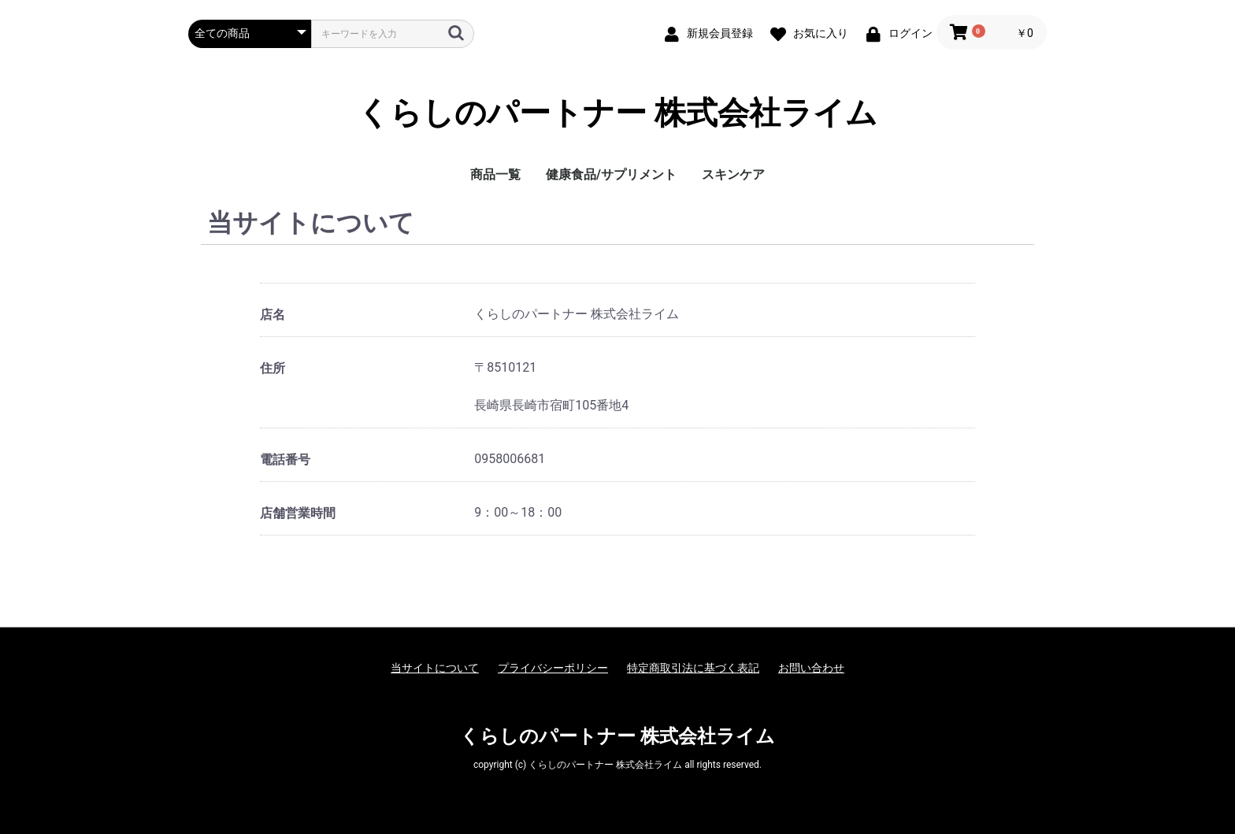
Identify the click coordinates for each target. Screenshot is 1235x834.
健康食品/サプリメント (611, 174)
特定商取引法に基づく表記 (693, 668)
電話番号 (285, 459)
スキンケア (733, 174)
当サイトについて (435, 668)
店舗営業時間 (298, 513)
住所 (272, 368)
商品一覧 (495, 174)
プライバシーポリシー (553, 668)
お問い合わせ (811, 668)
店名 (272, 314)
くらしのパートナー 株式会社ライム (617, 113)
